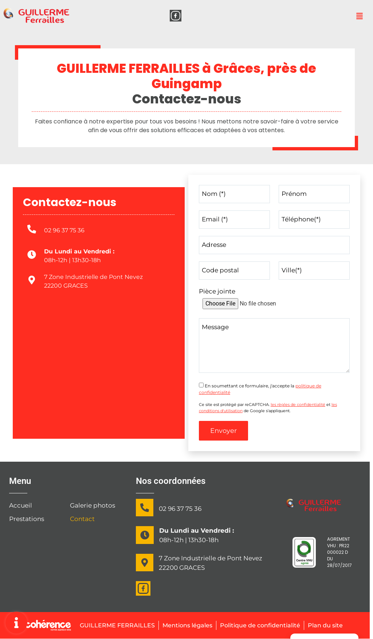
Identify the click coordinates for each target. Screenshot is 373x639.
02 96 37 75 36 (64, 230)
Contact (82, 519)
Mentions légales (183, 625)
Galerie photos (92, 505)
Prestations (26, 519)
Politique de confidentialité (261, 625)
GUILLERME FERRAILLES (109, 625)
